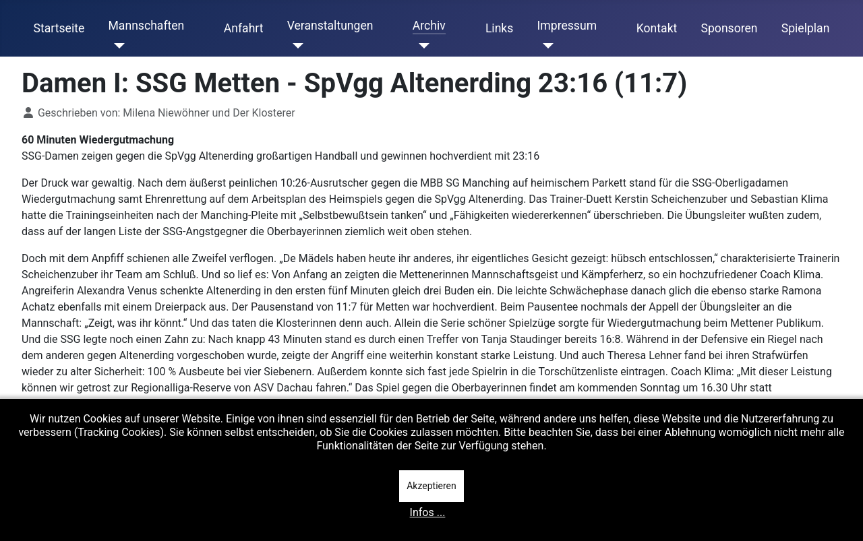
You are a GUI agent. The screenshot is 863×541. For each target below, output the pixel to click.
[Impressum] (545, 45)
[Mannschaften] (116, 45)
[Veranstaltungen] (295, 45)
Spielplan (805, 28)
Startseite (59, 28)
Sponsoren (729, 28)
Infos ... (428, 512)
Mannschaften (146, 25)
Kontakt (657, 28)
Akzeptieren (431, 485)
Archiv (429, 25)
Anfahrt (244, 28)
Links (499, 28)
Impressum (567, 25)
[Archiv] (421, 45)
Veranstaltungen (330, 25)
